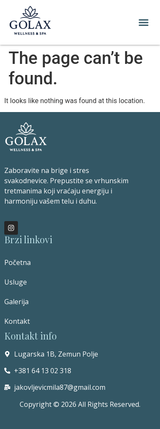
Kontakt (17, 321)
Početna (17, 262)
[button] (144, 22)
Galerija (16, 301)
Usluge (15, 282)
